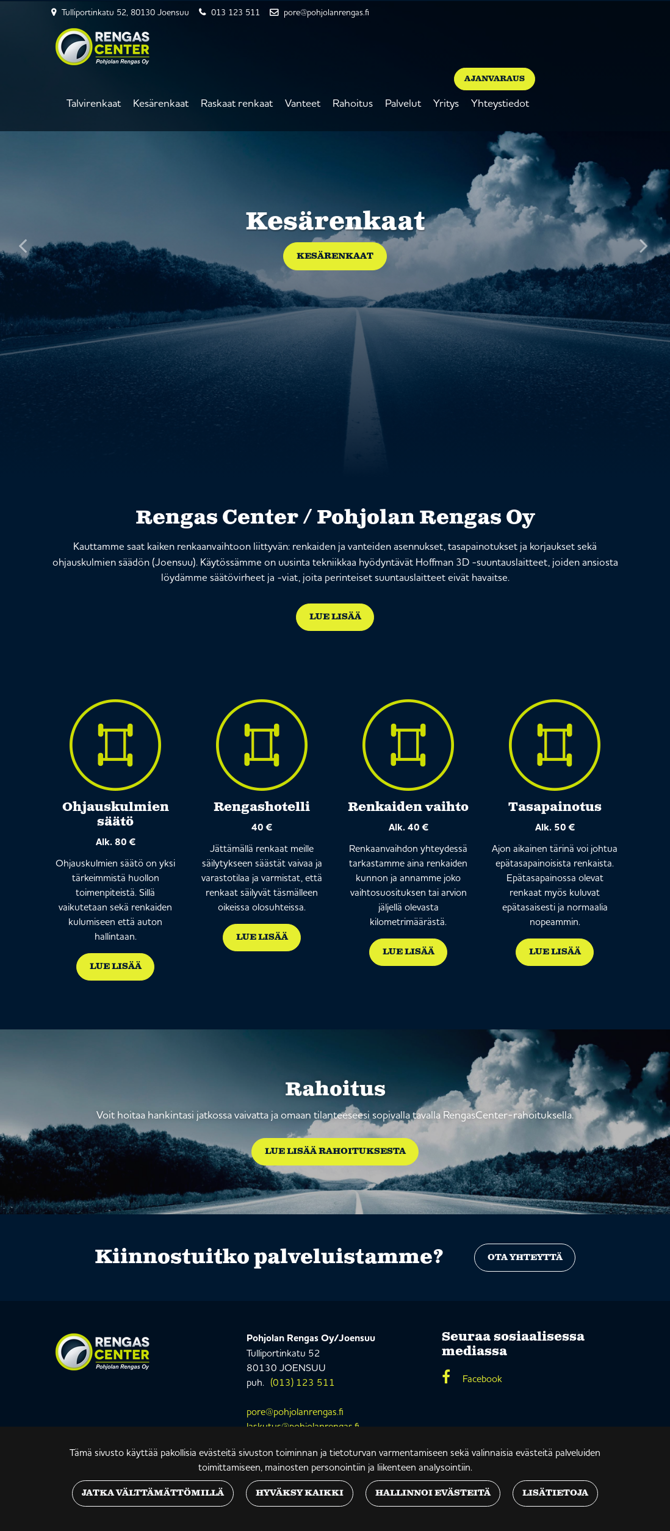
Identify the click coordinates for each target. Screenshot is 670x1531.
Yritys (446, 102)
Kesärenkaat (161, 102)
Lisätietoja (555, 1493)
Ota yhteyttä (525, 1257)
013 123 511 (235, 12)
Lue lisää (335, 616)
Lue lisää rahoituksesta (335, 1151)
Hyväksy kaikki (300, 1493)
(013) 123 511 (302, 1382)
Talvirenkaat (94, 102)
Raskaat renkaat (237, 102)
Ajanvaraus (494, 79)
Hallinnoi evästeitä (433, 1493)
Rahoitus (353, 102)
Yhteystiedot (500, 102)
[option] (335, 239)
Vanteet (302, 102)
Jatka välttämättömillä (153, 1493)
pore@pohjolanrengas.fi (326, 12)
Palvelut (403, 102)
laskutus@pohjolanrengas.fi (303, 1426)
